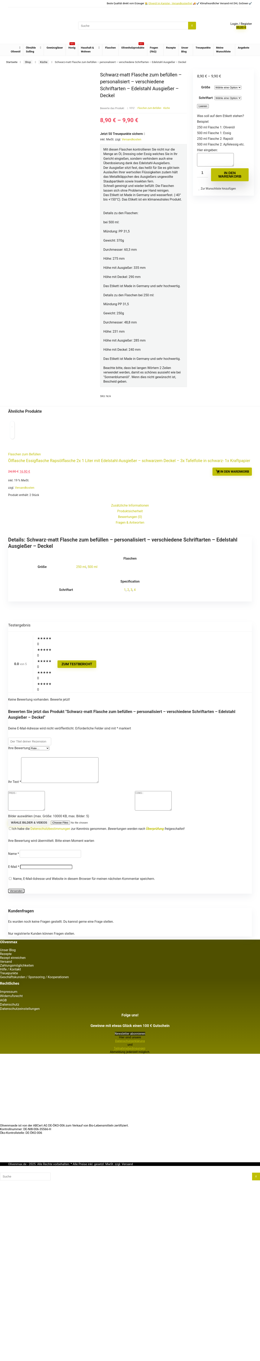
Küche (43, 62)
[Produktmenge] (202, 175)
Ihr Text (14, 986)
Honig (72, 46)
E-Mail (13, 1074)
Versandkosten (131, 139)
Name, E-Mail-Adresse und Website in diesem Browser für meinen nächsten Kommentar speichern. (84, 1086)
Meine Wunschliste (223, 49)
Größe (205, 87)
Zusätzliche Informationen (130, 705)
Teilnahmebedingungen (129, 1256)
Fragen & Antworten (130, 722)
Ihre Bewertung (19, 947)
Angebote (243, 47)
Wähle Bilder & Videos (29, 1030)
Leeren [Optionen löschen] (203, 106)
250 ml (81, 766)
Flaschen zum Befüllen (149, 108)
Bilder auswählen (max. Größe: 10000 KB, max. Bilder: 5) (48, 1024)
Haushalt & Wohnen (87, 49)
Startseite (11, 62)
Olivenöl (15, 51)
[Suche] (192, 25)
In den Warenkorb (229, 177)
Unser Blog (184, 49)
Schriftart (206, 98)
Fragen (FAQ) (154, 49)
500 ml (93, 766)
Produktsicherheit (130, 710)
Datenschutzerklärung (130, 1248)
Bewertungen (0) (130, 716)
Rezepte (171, 47)
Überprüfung (155, 1036)
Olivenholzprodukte (132, 46)
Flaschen (110, 47)
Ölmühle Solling (31, 49)
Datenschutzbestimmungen (50, 1036)
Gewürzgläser (55, 47)
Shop (28, 62)
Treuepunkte (203, 47)
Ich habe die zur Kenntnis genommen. (100, 1036)
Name (13, 1061)
